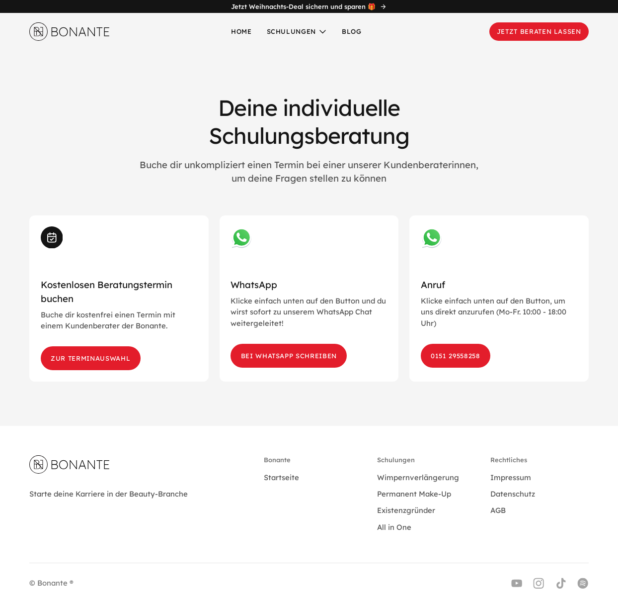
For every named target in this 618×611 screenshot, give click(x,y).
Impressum (510, 477)
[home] (69, 31)
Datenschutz (512, 494)
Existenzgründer (406, 510)
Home (241, 31)
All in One (394, 527)
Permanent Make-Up (414, 494)
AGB (498, 510)
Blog (352, 31)
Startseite (281, 477)
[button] (297, 31)
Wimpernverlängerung (418, 477)
